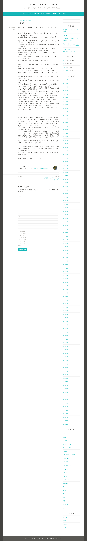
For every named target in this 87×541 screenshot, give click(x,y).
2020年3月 (65, 200)
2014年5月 (65, 421)
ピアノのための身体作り (69, 454)
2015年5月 (65, 378)
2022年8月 (65, 122)
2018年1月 (65, 268)
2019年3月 (65, 236)
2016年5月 (65, 335)
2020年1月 (65, 207)
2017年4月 (65, 296)
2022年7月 (65, 126)
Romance (65, 67)
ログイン (65, 517)
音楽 (64, 501)
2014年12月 (65, 396)
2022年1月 (65, 143)
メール (20, 221)
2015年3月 (65, 385)
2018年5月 (65, 261)
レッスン (24, 13)
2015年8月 (65, 367)
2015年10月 (65, 360)
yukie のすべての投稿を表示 (41, 168)
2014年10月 (65, 403)
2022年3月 (65, 136)
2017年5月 (65, 293)
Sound (42, 13)
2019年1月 (65, 243)
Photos (64, 13)
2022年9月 (65, 119)
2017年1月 (65, 307)
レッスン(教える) (67, 472)
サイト (19, 226)
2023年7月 (65, 94)
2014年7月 (65, 413)
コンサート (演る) (67, 444)
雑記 (24, 20)
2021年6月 (65, 168)
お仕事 (64, 437)
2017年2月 (65, 303)
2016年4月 (65, 339)
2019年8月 (65, 222)
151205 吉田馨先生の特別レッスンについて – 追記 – (49, 178)
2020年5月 (65, 197)
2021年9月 (65, 158)
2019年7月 (65, 225)
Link (59, 13)
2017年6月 (65, 289)
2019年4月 (65, 232)
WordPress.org (66, 527)
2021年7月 (65, 165)
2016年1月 (65, 349)
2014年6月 (65, 417)
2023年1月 (65, 108)
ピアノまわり (66, 458)
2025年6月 (65, 83)
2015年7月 (65, 371)
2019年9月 (65, 218)
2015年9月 (65, 364)
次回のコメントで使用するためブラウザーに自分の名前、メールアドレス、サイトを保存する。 (22, 238)
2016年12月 (65, 310)
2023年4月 (65, 97)
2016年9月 (65, 321)
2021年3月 (65, 179)
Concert (36, 13)
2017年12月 (65, 271)
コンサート (65, 440)
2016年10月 (65, 317)
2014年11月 (65, 399)
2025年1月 (65, 87)
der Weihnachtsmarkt (23, 177)
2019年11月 (65, 211)
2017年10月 (65, 278)
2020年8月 (65, 193)
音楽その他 (28, 20)
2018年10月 (65, 250)
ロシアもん (65, 483)
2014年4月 (65, 424)
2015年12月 (65, 353)
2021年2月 (65, 183)
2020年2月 (65, 204)
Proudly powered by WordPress (34, 538)
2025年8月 (65, 80)
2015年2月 (65, 389)
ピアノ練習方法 (66, 465)
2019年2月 (65, 239)
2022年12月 (65, 112)
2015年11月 (65, 357)
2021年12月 (65, 147)
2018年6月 (65, 257)
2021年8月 (65, 161)
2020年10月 (65, 186)
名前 (19, 216)
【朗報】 (65, 35)
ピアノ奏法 (65, 462)
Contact (54, 13)
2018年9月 (65, 254)
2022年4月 (65, 133)
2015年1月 (65, 392)
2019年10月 (65, 215)
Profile (30, 13)
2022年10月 (65, 115)
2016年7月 (65, 328)
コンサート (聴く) (67, 447)
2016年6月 (65, 332)
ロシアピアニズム (67, 479)
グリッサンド (66, 70)
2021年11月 (65, 151)
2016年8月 (65, 325)
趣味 (64, 494)
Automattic (58, 538)
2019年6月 (65, 229)
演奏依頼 (48, 13)
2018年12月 (65, 246)
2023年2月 (65, 104)
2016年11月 (65, 314)
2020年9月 (65, 190)
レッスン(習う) (66, 476)
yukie (14, 29)
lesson (64, 433)
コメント (20, 196)
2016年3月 (65, 342)
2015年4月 (65, 381)
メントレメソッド (67, 469)
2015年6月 (65, 374)
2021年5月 (65, 172)
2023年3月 (65, 101)
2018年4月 (65, 264)
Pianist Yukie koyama (43, 4)
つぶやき (20, 20)
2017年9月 (65, 282)
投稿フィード (66, 520)
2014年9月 (65, 406)
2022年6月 (65, 129)
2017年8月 (65, 286)
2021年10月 (65, 154)
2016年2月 (65, 346)
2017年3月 (65, 300)
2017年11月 (65, 275)
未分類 (64, 490)
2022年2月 (65, 140)
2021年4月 (65, 175)
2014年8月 (65, 410)
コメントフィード (67, 524)
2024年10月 (65, 90)
